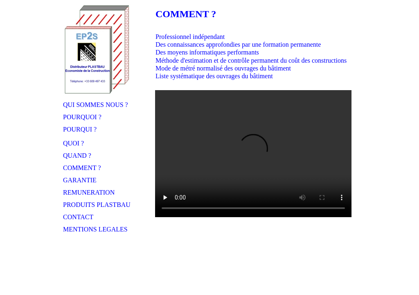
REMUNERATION (89, 192)
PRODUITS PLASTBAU (97, 204)
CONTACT (78, 216)
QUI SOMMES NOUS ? (95, 104)
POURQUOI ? (82, 116)
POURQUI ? (80, 129)
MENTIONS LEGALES (95, 229)
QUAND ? (77, 155)
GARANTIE (80, 180)
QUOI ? (73, 143)
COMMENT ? (82, 167)
